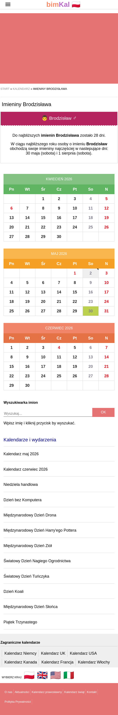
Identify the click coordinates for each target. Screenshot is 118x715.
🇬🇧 (42, 675)
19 (106, 218)
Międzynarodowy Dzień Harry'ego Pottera (40, 530)
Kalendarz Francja (58, 662)
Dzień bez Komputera (23, 500)
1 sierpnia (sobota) (74, 153)
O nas (8, 692)
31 (106, 311)
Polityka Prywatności (18, 701)
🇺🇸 (55, 675)
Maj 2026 (59, 254)
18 (90, 218)
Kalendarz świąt (74, 692)
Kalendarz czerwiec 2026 (26, 469)
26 (106, 227)
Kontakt (91, 692)
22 (43, 227)
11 (90, 208)
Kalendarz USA (83, 653)
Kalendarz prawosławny (47, 692)
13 (11, 218)
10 (75, 208)
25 (90, 227)
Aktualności (22, 692)
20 (11, 227)
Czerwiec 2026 (59, 328)
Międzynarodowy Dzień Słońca (31, 606)
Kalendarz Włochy (94, 662)
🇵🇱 (63, 4)
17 (75, 218)
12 (106, 208)
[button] (8, 4)
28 (27, 236)
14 (27, 218)
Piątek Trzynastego (20, 622)
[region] (59, 48)
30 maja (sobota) (40, 153)
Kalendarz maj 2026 (21, 454)
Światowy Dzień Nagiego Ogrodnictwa (37, 561)
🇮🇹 (68, 675)
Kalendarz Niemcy (20, 653)
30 (59, 236)
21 (27, 227)
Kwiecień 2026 (59, 179)
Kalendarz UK (53, 653)
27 (11, 236)
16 (59, 218)
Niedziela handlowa (21, 484)
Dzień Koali (14, 591)
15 (43, 218)
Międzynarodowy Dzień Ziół (28, 546)
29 (43, 236)
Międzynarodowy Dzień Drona (30, 515)
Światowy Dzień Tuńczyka (26, 576)
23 (59, 227)
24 (75, 227)
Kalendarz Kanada (20, 662)
